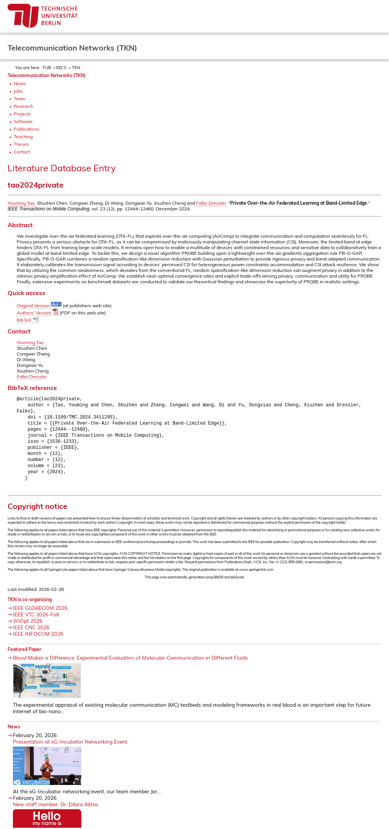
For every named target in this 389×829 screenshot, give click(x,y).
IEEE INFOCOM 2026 (38, 639)
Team (19, 98)
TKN (76, 67)
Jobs (18, 91)
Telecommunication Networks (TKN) (46, 75)
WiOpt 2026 (28, 627)
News (20, 83)
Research (23, 106)
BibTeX (28, 320)
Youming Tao (21, 203)
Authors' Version (38, 313)
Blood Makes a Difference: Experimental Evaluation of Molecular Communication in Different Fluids (130, 663)
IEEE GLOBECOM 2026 (40, 614)
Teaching (23, 136)
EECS (61, 67)
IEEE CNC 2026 (31, 633)
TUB (47, 67)
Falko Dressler (211, 203)
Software (23, 121)
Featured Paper (24, 655)
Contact (22, 152)
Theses (21, 144)
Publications (27, 129)
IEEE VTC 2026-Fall (36, 620)
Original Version (39, 305)
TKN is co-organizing (30, 605)
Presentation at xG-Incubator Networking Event (70, 747)
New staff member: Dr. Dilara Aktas (55, 810)
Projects (22, 114)
